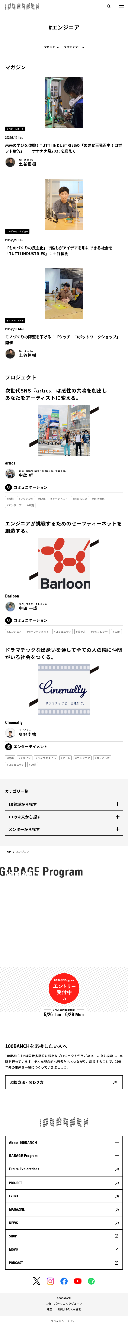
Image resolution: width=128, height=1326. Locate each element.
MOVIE (13, 1249)
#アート (65, 758)
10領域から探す (23, 804)
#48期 (29, 505)
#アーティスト (58, 498)
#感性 (9, 498)
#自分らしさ (79, 498)
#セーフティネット (37, 631)
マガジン (49, 47)
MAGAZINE (17, 1209)
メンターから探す (24, 829)
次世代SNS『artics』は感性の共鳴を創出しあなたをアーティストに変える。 (56, 394)
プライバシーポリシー (64, 1321)
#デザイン (24, 758)
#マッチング (25, 498)
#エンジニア (13, 505)
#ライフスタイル (45, 758)
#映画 (9, 758)
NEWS (13, 1223)
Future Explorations (24, 1168)
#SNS (41, 498)
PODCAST (16, 1263)
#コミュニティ (61, 631)
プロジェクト (72, 47)
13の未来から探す (25, 816)
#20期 (32, 764)
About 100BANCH (23, 1142)
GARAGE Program (23, 1155)
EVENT (13, 1196)
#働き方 (80, 631)
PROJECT (15, 1183)
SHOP (13, 1236)
